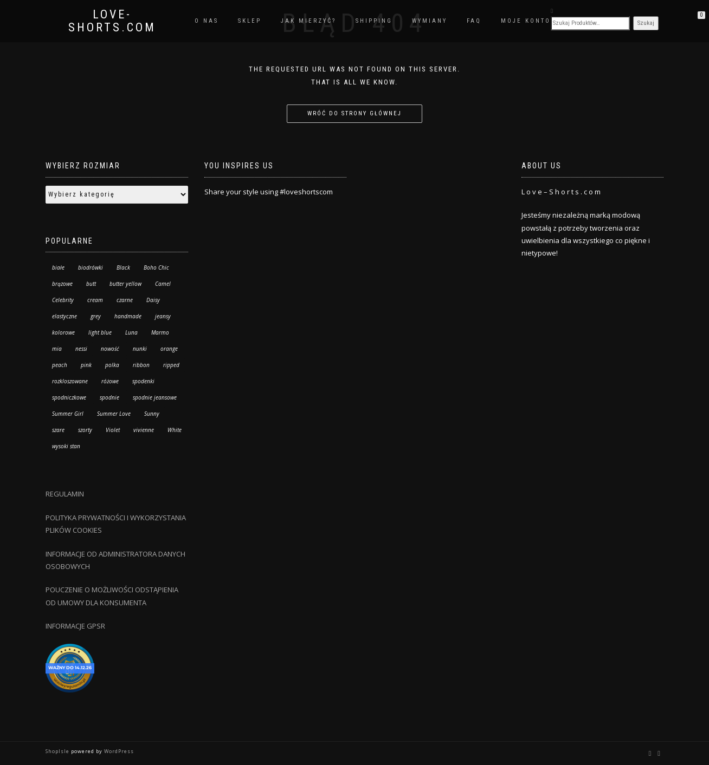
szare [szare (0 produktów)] (58, 430)
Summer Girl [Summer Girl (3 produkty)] (67, 413)
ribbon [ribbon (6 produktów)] (141, 365)
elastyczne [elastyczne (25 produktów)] (64, 316)
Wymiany (429, 20)
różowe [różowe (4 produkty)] (110, 381)
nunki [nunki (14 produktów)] (140, 348)
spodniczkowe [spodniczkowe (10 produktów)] (69, 397)
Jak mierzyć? (308, 20)
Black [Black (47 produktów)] (123, 267)
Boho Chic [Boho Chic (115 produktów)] (156, 267)
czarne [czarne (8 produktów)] (125, 300)
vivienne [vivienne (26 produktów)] (143, 430)
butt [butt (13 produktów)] (91, 283)
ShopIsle (58, 751)
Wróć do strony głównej (354, 113)
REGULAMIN (65, 494)
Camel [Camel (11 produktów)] (163, 283)
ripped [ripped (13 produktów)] (171, 365)
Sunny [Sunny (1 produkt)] (151, 413)
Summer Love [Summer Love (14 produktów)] (114, 413)
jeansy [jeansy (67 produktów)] (163, 316)
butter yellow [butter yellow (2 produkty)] (125, 283)
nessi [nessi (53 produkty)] (81, 348)
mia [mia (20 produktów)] (57, 348)
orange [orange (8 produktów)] (169, 348)
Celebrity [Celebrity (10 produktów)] (63, 300)
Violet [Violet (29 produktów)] (113, 430)
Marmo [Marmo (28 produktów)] (160, 332)
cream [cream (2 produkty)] (95, 300)
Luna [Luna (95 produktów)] (131, 332)
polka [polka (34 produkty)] (112, 365)
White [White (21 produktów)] (174, 430)
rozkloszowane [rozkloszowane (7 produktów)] (70, 381)
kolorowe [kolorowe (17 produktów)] (63, 332)
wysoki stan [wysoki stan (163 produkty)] (66, 446)
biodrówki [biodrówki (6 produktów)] (90, 267)
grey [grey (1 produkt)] (96, 316)
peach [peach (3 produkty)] (59, 365)
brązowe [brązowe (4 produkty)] (62, 283)
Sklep (249, 20)
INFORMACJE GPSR (75, 626)
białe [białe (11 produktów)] (58, 267)
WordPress (118, 751)
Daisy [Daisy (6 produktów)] (153, 300)
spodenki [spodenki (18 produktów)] (143, 381)
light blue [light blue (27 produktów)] (100, 332)
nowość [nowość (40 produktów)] (110, 348)
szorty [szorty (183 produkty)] (85, 430)
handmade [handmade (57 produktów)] (127, 316)
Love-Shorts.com (112, 21)
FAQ (474, 20)
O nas (206, 20)
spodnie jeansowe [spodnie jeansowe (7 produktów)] (155, 397)
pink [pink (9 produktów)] (86, 365)
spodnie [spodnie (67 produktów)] (109, 397)
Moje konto (526, 20)
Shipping (374, 20)
